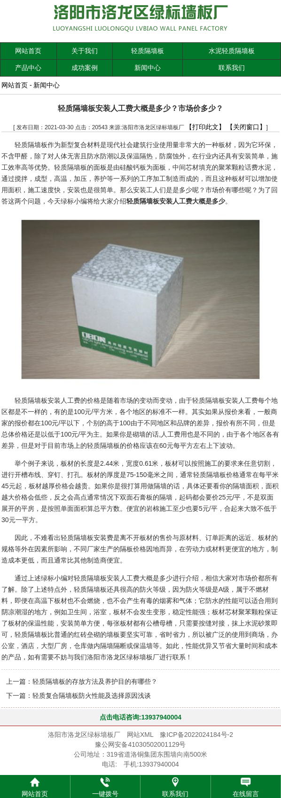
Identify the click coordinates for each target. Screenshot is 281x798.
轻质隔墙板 (147, 51)
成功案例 (84, 67)
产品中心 (28, 67)
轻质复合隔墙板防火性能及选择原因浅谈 (91, 695)
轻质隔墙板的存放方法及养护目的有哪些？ (94, 681)
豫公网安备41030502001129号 (140, 744)
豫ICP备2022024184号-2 (196, 734)
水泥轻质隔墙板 (232, 51)
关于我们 (84, 51)
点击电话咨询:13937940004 (140, 717)
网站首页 (28, 51)
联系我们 (232, 67)
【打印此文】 (205, 127)
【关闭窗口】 (246, 127)
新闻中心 (147, 67)
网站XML (140, 734)
